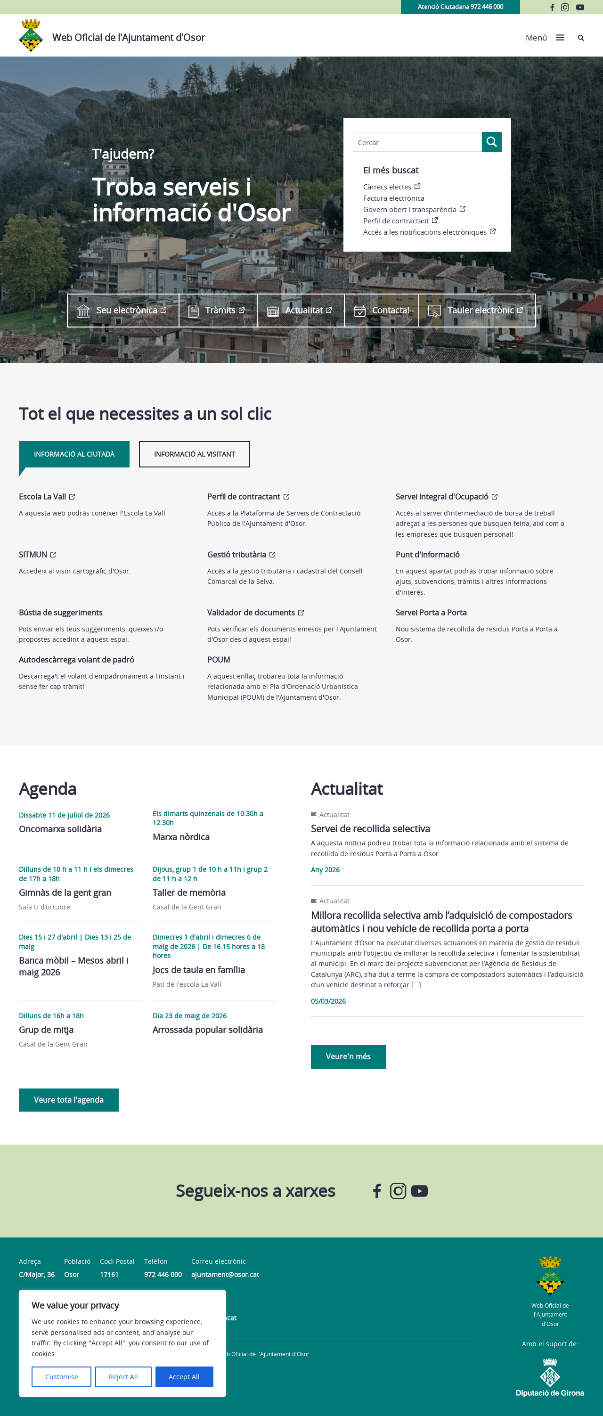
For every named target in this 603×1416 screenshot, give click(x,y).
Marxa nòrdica (181, 837)
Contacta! (381, 310)
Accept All (184, 1376)
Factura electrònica (393, 198)
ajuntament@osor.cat (225, 1274)
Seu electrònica (117, 310)
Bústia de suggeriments (61, 612)
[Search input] (417, 142)
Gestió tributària (236, 554)
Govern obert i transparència (409, 209)
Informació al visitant (194, 454)
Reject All (123, 1376)
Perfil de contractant (396, 220)
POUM (218, 660)
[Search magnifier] (492, 142)
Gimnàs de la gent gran (65, 892)
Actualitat (295, 310)
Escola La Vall (42, 496)
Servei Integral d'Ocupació (442, 496)
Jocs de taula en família (199, 969)
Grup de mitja (46, 1029)
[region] (122, 1343)
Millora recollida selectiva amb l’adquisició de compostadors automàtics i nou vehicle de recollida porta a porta (441, 922)
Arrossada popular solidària (208, 1029)
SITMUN (33, 554)
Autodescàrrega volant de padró (76, 660)
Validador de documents (251, 612)
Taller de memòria (189, 892)
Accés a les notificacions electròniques (425, 232)
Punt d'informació (428, 554)
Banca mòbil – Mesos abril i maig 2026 (74, 966)
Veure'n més (348, 1056)
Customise (61, 1376)
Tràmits (212, 310)
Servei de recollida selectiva (370, 828)
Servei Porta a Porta (431, 612)
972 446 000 (163, 1274)
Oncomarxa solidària (60, 829)
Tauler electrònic (471, 310)
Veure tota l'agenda (69, 1100)
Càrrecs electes (387, 186)
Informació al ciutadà (74, 454)
